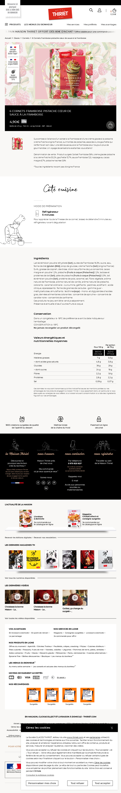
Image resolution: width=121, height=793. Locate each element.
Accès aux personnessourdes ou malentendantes (75, 487)
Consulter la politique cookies (40, 775)
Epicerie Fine (14, 656)
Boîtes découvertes (31, 656)
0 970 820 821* (75, 463)
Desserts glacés (47, 653)
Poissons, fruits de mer (33, 650)
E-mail (75, 480)
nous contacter (75, 454)
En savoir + (61, 677)
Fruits (27, 653)
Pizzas (83, 646)
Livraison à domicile (95, 633)
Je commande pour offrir (65, 636)
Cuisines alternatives (96, 653)
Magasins (58, 633)
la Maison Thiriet (17, 454)
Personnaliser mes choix (42, 783)
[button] (99, 10)
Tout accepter (102, 783)
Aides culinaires (16, 653)
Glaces (17, 38)
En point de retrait (39, 633)
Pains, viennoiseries (76, 653)
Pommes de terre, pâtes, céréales (88, 650)
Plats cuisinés (15, 650)
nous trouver (46, 454)
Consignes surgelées (74, 633)
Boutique (46, 656)
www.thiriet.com (75, 737)
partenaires (94, 737)
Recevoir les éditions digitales (18, 537)
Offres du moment (17, 646)
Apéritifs (31, 646)
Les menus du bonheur (38, 24)
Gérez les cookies (18, 727)
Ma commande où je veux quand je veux (46, 470)
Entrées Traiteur (44, 646)
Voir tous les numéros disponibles (20, 578)
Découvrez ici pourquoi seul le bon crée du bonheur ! (17, 463)
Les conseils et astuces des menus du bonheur (54, 666)
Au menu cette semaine (19, 666)
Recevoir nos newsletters (45, 537)
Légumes (67, 650)
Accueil (8, 38)
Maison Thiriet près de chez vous (46, 462)
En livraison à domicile (19, 633)
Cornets (25, 38)
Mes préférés (90, 24)
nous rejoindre (103, 454)
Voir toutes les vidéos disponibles (20, 618)
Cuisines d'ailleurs (96, 646)
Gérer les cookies (102, 762)
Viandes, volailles (53, 650)
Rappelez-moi (75, 476)
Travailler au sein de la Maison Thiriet (104, 462)
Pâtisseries (61, 653)
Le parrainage (15, 636)
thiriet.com (19, 723)
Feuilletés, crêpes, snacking (66, 646)
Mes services (73, 24)
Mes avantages (108, 24)
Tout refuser (77, 783)
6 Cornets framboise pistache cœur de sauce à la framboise (59, 38)
